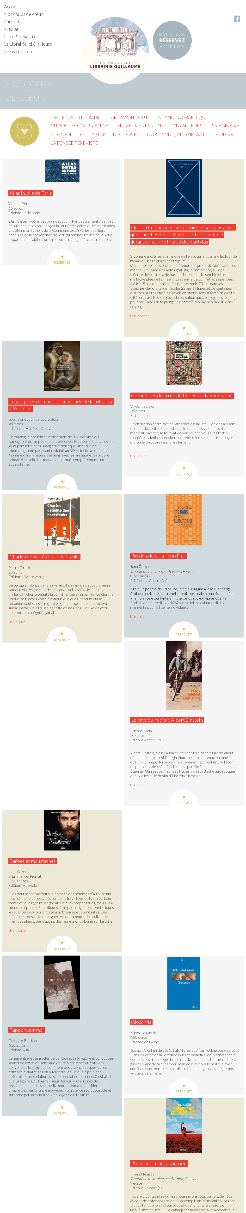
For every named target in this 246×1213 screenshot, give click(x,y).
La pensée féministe (74, 143)
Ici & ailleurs (187, 125)
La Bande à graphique (181, 117)
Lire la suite (139, 316)
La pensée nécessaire (114, 134)
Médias (11, 29)
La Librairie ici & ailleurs (28, 44)
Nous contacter (19, 51)
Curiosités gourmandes (80, 125)
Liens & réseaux (19, 36)
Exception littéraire (76, 117)
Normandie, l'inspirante (176, 134)
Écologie (225, 134)
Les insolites (66, 134)
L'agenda (12, 21)
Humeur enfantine (140, 125)
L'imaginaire (224, 125)
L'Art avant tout (128, 117)
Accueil (11, 6)
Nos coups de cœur (23, 14)
